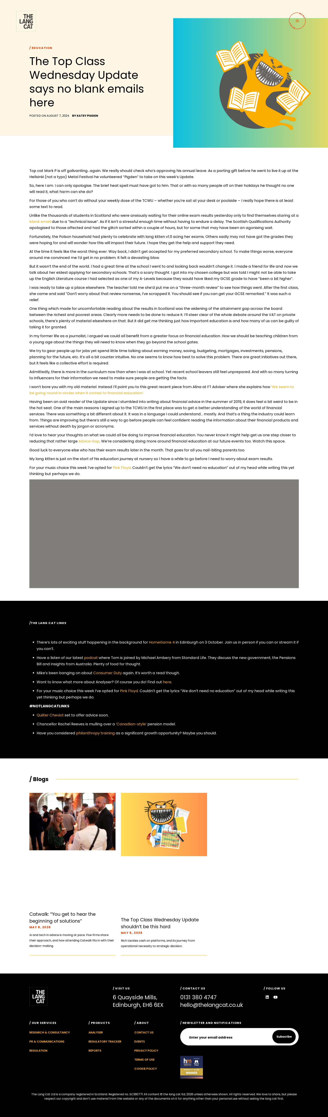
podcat (91, 657)
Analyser (95, 1032)
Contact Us (144, 1032)
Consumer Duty (107, 672)
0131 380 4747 (198, 997)
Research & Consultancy (49, 1032)
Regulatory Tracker (104, 1041)
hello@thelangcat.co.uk (211, 1005)
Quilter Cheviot (50, 715)
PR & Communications (46, 1041)
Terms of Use (144, 1060)
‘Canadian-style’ (131, 724)
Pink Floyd (122, 467)
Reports (94, 1051)
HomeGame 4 (162, 642)
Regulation (38, 1051)
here (167, 682)
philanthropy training (95, 733)
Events (139, 1041)
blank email (40, 221)
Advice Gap (89, 441)
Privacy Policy (146, 1051)
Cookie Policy (145, 1069)
